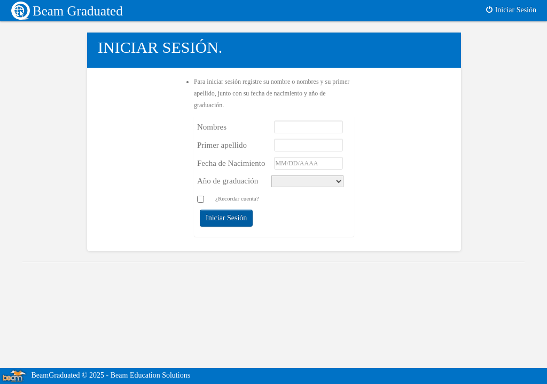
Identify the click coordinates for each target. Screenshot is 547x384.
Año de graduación (227, 181)
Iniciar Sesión (511, 10)
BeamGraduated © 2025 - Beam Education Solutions (95, 375)
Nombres (211, 127)
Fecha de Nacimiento (231, 163)
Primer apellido (222, 145)
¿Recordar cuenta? (237, 198)
